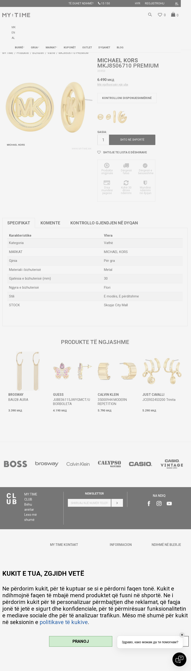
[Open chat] (179, 659)
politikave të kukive (64, 622)
